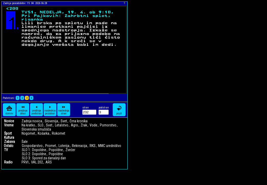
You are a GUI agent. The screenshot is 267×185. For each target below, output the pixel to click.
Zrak (84, 125)
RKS (93, 146)
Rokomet (58, 133)
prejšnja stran (22, 110)
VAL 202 (37, 162)
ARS (48, 162)
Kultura (9, 137)
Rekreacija (79, 146)
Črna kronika (79, 121)
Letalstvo (61, 125)
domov (9, 110)
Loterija (64, 146)
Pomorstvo (108, 125)
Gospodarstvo (32, 146)
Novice (9, 121)
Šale (25, 142)
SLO (40, 125)
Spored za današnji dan (49, 158)
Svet (64, 121)
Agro (74, 125)
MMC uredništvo (109, 146)
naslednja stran (63, 110)
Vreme (8, 125)
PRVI (25, 162)
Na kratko (28, 125)
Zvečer (70, 150)
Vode (93, 125)
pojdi (119, 110)
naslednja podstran (50, 110)
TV (6, 150)
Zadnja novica (32, 121)
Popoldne (56, 150)
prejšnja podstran (37, 110)
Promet (50, 146)
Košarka (43, 133)
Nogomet (28, 133)
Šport (8, 133)
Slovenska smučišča (36, 129)
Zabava (9, 142)
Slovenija (51, 121)
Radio (8, 162)
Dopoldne (39, 150)
